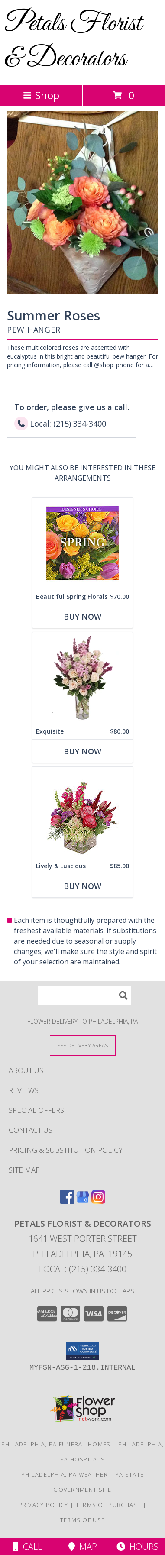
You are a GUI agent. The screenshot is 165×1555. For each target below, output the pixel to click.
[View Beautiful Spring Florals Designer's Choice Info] (82, 543)
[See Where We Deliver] (83, 1045)
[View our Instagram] (98, 1201)
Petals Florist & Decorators (73, 41)
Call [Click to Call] (27, 1546)
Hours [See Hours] (137, 1546)
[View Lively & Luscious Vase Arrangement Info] (82, 812)
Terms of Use (82, 1520)
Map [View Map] (82, 1546)
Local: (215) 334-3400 (82, 1269)
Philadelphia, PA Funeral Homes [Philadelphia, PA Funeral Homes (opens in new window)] (56, 1444)
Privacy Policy (43, 1505)
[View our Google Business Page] (83, 1201)
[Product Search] (84, 995)
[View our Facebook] (67, 1201)
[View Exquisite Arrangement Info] (82, 678)
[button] (82, 1351)
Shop (41, 95)
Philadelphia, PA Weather (64, 1474)
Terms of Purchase (108, 1505)
